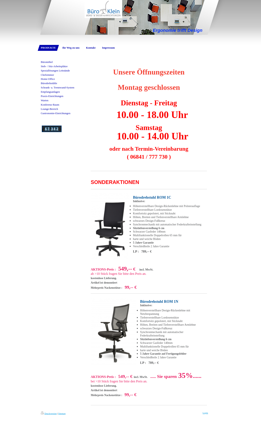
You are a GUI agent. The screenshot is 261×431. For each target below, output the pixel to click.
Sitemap (62, 413)
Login (205, 413)
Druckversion (49, 413)
